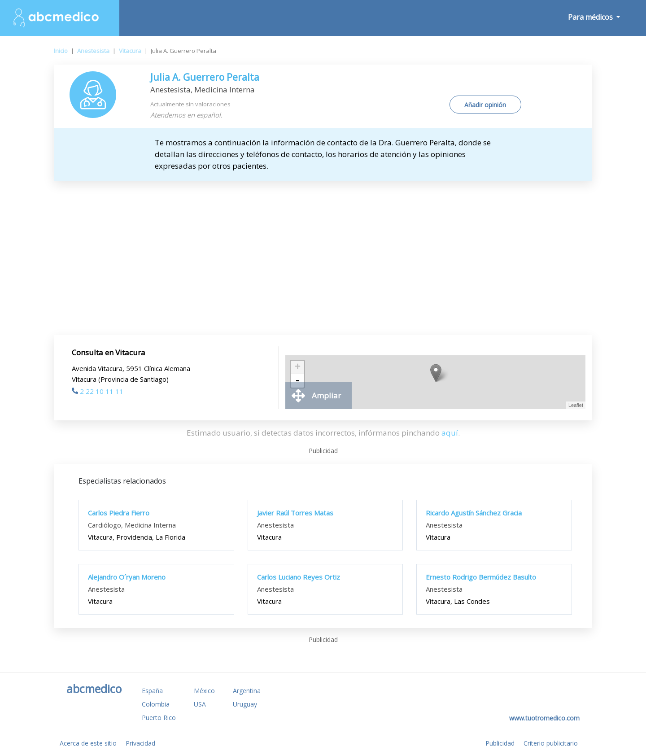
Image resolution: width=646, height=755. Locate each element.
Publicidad (500, 743)
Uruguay (245, 704)
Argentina (247, 690)
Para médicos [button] (591, 17)
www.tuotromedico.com (544, 718)
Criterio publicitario (551, 743)
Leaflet (575, 405)
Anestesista (93, 51)
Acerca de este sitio (88, 743)
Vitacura (130, 51)
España (152, 690)
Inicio (61, 51)
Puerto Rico (159, 717)
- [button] (297, 381)
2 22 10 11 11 (97, 391)
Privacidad (140, 743)
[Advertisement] (323, 248)
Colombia (156, 704)
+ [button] (298, 367)
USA (200, 704)
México (204, 690)
